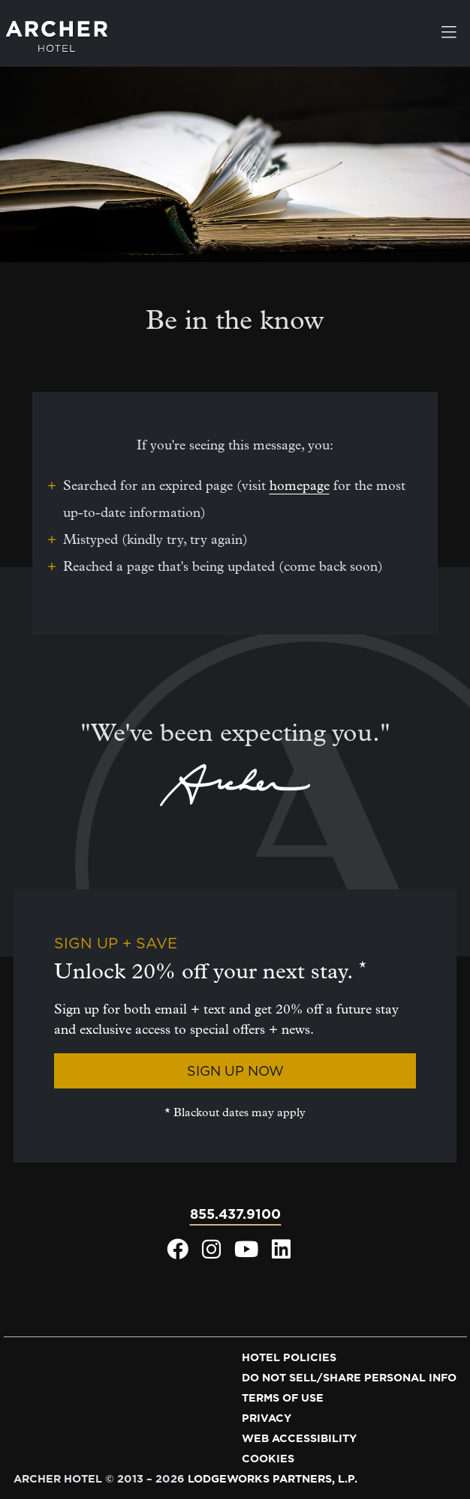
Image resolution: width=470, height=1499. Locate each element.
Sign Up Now (235, 1071)
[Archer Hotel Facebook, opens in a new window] (177, 1253)
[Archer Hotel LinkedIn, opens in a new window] (281, 1253)
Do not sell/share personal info (349, 1377)
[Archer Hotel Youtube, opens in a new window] (246, 1253)
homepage (300, 486)
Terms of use (283, 1397)
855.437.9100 (235, 1214)
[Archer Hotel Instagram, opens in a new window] (211, 1253)
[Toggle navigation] (449, 34)
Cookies (268, 1458)
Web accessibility (299, 1438)
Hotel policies (289, 1357)
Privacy (266, 1418)
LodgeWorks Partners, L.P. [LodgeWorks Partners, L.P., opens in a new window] (272, 1478)
